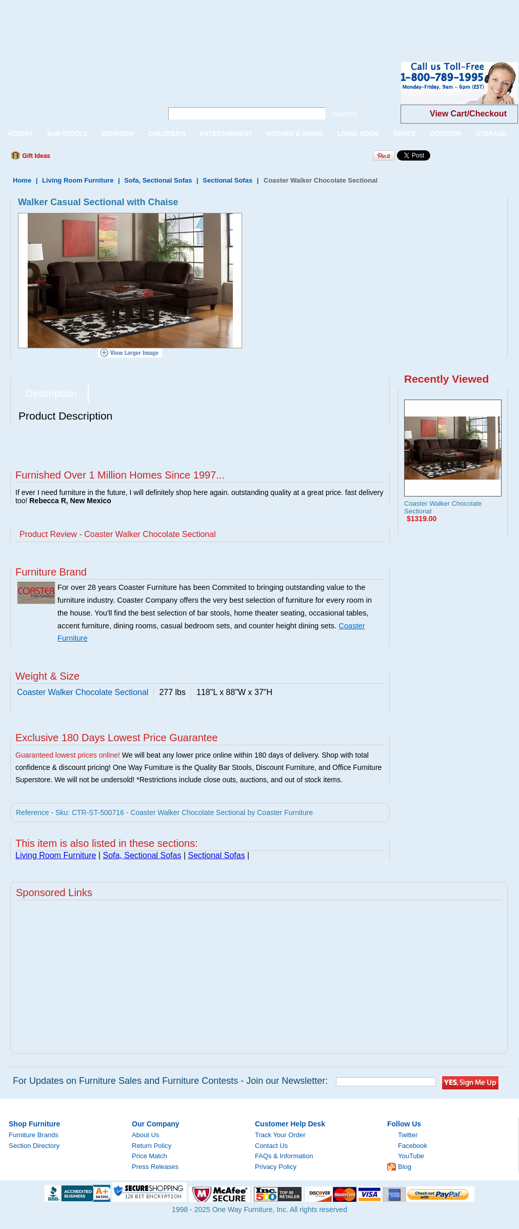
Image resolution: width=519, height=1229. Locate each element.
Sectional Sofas (227, 180)
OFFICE (404, 133)
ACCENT (20, 133)
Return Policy (151, 1145)
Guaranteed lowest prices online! (67, 755)
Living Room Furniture (77, 180)
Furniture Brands (33, 1135)
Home (22, 180)
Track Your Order (280, 1135)
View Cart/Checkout (468, 113)
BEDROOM (118, 133)
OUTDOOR (446, 133)
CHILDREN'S (167, 133)
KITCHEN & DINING (295, 133)
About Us (145, 1135)
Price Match (149, 1156)
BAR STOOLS (67, 133)
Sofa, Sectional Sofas (158, 180)
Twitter (407, 1135)
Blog (404, 1167)
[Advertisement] (186, 23)
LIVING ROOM (358, 133)
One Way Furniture (76, 91)
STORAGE (491, 133)
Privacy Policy (275, 1167)
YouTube (411, 1156)
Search (345, 113)
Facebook (412, 1145)
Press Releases (155, 1167)
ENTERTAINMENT (226, 133)
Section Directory (34, 1145)
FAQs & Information (284, 1156)
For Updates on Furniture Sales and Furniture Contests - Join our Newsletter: (170, 1081)
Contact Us (271, 1145)
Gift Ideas (35, 156)
